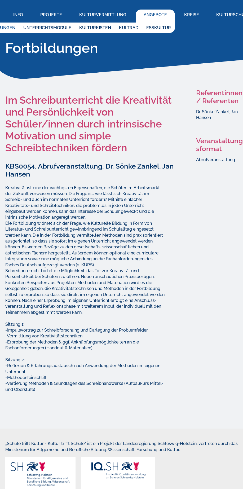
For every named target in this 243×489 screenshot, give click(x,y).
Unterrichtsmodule (47, 27)
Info (18, 14)
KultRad (128, 27)
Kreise (191, 14)
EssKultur (158, 27)
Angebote (155, 14)
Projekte (51, 14)
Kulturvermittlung (102, 14)
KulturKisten (95, 27)
